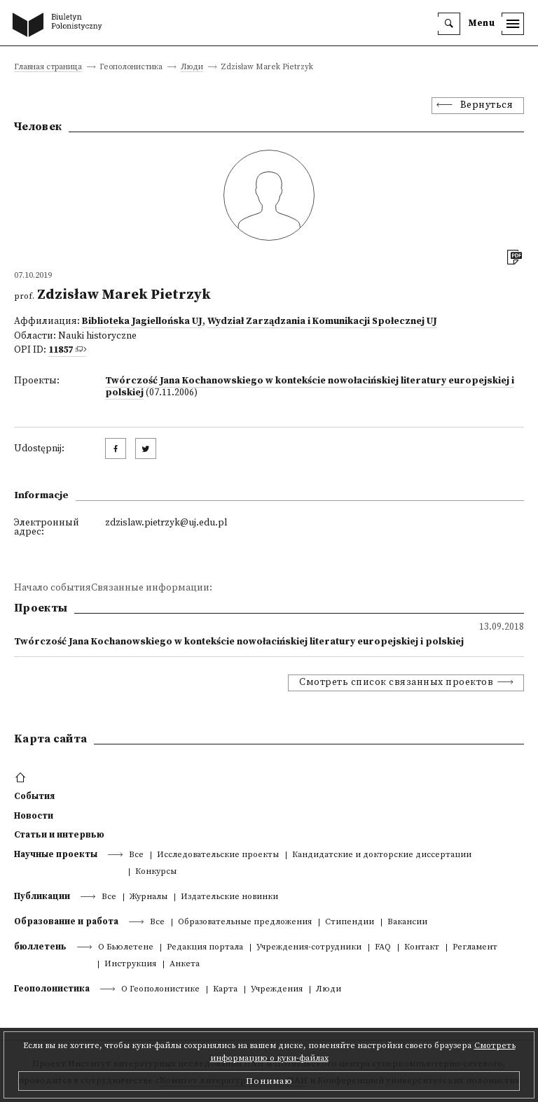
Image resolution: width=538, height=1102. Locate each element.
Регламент (475, 948)
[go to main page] (60, 25)
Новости (33, 815)
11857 (60, 350)
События (34, 796)
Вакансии (407, 922)
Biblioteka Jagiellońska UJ (142, 321)
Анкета (185, 964)
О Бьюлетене (125, 948)
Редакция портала (205, 948)
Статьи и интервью (59, 834)
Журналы (148, 897)
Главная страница (48, 67)
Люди (192, 67)
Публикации (42, 896)
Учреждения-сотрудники (308, 948)
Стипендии (349, 922)
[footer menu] (22, 778)
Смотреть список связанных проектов (396, 682)
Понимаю (269, 1081)
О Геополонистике (160, 990)
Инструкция (130, 964)
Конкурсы (156, 872)
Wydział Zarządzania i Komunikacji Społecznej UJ (322, 321)
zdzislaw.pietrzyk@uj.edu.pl (166, 523)
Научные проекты (55, 854)
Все (136, 855)
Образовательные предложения (245, 922)
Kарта (225, 990)
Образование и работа (66, 921)
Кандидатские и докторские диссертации (381, 855)
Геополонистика (52, 988)
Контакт (421, 948)
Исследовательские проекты (218, 855)
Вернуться (486, 105)
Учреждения (277, 990)
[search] (449, 24)
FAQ (383, 948)
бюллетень (40, 946)
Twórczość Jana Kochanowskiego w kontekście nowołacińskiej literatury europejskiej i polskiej (309, 387)
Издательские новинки (229, 897)
